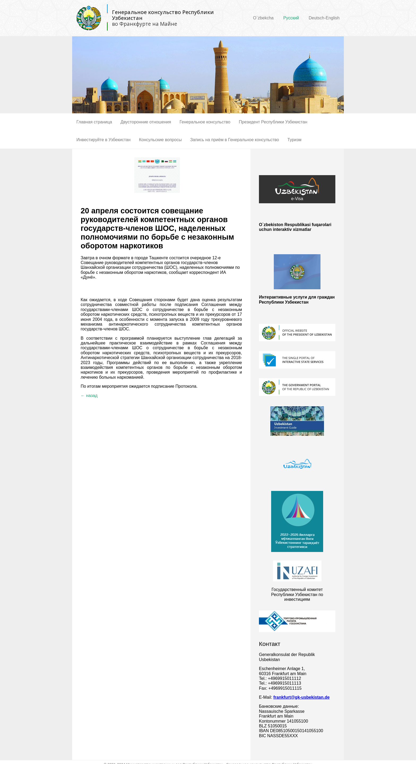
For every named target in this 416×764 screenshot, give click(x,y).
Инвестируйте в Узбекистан (103, 139)
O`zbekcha (263, 18)
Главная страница (94, 122)
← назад (89, 395)
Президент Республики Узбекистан (273, 122)
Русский (291, 18)
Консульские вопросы (160, 139)
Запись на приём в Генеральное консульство (234, 139)
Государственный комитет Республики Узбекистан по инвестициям (297, 594)
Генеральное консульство (205, 122)
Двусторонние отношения (145, 122)
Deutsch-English (324, 18)
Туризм (294, 139)
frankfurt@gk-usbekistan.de (301, 697)
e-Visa (297, 189)
